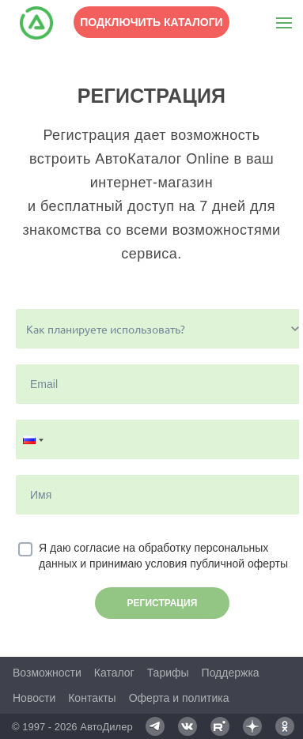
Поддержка (230, 672)
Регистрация (162, 603)
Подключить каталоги (151, 22)
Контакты (92, 698)
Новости (34, 698)
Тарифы (168, 672)
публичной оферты (239, 563)
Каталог (114, 672)
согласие (96, 547)
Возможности (47, 672)
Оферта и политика (179, 698)
